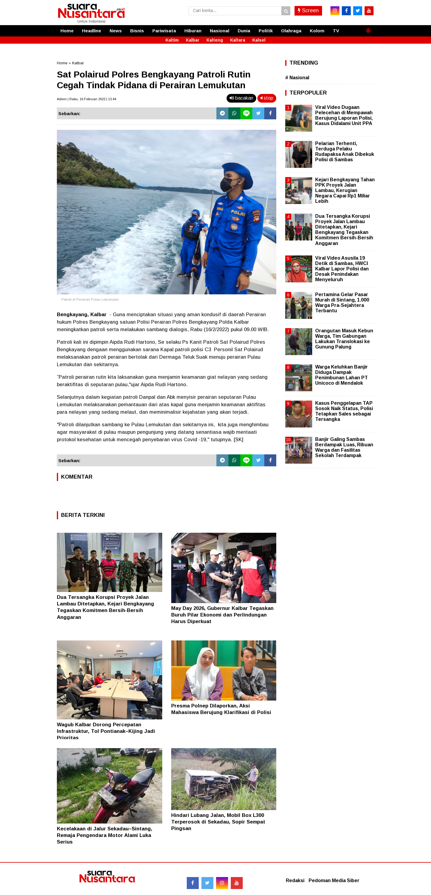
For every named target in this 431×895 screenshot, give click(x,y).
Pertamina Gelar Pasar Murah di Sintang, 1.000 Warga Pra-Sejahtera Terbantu (342, 302)
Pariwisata (164, 30)
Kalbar (192, 40)
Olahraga (291, 30)
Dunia (244, 30)
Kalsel (258, 40)
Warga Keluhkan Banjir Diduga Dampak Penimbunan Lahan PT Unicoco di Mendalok (341, 375)
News (116, 30)
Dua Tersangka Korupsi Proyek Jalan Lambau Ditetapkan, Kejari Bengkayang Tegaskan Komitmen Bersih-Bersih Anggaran (344, 230)
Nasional (219, 30)
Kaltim (172, 40)
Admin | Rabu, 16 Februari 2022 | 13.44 (86, 99)
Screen (308, 10)
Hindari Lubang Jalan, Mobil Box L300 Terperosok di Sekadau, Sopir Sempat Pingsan (218, 821)
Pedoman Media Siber (334, 880)
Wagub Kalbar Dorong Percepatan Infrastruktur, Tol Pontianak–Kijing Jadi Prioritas (106, 731)
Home (67, 30)
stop (266, 98)
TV (336, 30)
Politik (266, 30)
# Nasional (297, 77)
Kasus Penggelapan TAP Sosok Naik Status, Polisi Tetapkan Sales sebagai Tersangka (344, 411)
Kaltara (237, 40)
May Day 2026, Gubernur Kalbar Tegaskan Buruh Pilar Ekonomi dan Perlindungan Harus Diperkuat (222, 614)
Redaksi (295, 880)
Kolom (317, 30)
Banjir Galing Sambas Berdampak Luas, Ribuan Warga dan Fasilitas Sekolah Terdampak (344, 447)
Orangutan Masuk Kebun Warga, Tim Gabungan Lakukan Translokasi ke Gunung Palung (344, 339)
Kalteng (215, 40)
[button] (368, 28)
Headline (91, 30)
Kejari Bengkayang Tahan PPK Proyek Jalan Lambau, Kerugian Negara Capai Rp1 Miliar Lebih (345, 190)
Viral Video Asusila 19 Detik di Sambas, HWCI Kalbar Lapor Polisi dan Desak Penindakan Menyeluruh (342, 268)
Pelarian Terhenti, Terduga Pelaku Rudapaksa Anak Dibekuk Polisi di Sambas (344, 151)
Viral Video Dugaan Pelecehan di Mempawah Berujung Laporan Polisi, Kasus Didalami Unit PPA (344, 115)
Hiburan (192, 30)
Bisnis (137, 30)
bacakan (241, 98)
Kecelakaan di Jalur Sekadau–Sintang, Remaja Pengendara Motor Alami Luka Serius (104, 835)
